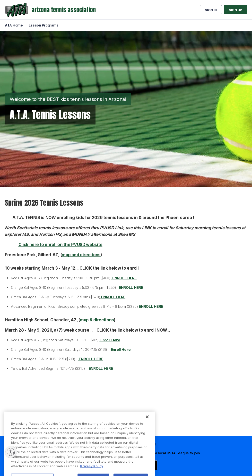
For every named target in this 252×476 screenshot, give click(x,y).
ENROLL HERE (131, 287)
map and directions (81, 254)
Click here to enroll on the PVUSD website (60, 244)
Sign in (211, 10)
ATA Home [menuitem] (14, 25)
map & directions (97, 319)
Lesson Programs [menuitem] (44, 25)
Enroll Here (120, 349)
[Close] (147, 424)
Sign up (235, 10)
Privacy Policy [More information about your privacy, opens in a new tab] (91, 473)
